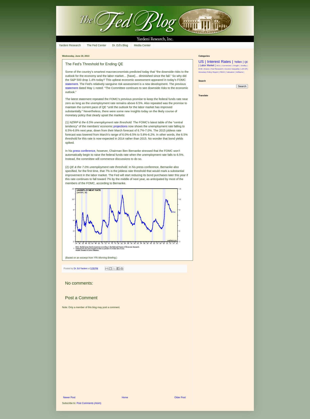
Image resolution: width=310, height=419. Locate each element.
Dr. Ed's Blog (120, 45)
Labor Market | (207, 65)
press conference (84, 150)
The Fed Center (96, 45)
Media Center (142, 45)
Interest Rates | (220, 61)
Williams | (240, 72)
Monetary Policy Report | (208, 72)
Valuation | (231, 72)
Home (125, 397)
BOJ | (218, 65)
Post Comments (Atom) (89, 403)
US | (202, 61)
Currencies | (227, 65)
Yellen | (239, 61)
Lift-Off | (244, 69)
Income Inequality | (233, 69)
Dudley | (244, 65)
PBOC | (223, 72)
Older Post (180, 397)
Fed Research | (217, 69)
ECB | (200, 69)
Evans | (207, 69)
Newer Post (69, 397)
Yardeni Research (70, 45)
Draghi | (236, 65)
